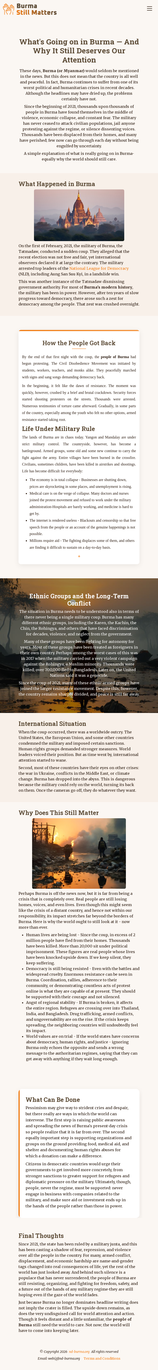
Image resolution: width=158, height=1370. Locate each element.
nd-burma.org (79, 1352)
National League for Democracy (99, 268)
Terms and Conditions (102, 1358)
